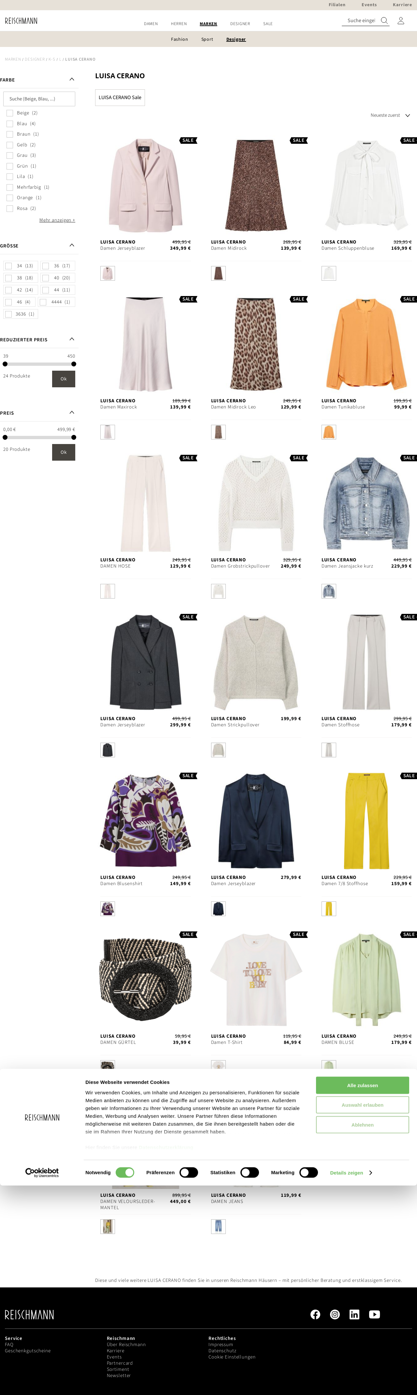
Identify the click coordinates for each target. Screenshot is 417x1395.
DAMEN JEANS (227, 1201)
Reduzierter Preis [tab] (24, 339)
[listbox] (145, 275)
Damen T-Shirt (227, 1042)
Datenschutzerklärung (166, 1356)
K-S (52, 59)
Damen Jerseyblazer (122, 248)
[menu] (208, 24)
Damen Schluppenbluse (348, 248)
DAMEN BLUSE (338, 1042)
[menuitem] (151, 24)
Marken (13, 59)
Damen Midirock (229, 248)
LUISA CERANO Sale (120, 97)
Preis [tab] (7, 413)
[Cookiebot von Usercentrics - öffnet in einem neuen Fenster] (42, 1382)
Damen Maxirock (118, 407)
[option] (107, 273)
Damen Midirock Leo (233, 407)
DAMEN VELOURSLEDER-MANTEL (127, 1204)
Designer (35, 59)
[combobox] (366, 20)
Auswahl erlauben (362, 1314)
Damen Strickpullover (235, 724)
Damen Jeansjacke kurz (347, 566)
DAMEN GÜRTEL (118, 1042)
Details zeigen (346, 1382)
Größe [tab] (9, 246)
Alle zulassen (362, 1295)
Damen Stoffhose (341, 724)
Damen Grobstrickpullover (240, 566)
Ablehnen (363, 1334)
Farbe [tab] (7, 80)
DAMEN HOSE (115, 566)
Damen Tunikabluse (343, 407)
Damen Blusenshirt (121, 883)
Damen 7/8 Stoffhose (345, 883)
